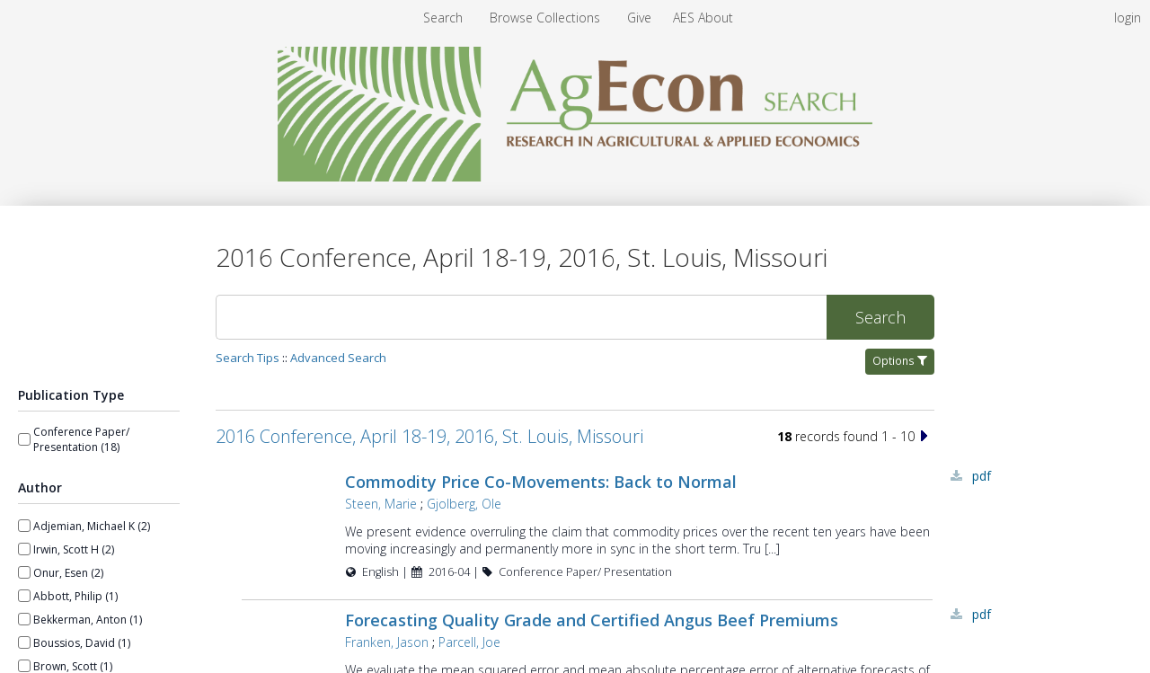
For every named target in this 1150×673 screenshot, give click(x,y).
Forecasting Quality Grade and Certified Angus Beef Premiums (591, 620)
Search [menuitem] (443, 17)
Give (641, 17)
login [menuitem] (1127, 17)
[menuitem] (546, 17)
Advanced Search (338, 358)
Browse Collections (547, 17)
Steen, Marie (381, 503)
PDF (981, 475)
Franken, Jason (387, 642)
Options (899, 360)
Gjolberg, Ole (464, 503)
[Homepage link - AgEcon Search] (575, 176)
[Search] (521, 317)
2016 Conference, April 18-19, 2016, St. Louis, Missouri (429, 436)
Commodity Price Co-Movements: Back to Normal (541, 481)
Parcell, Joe (469, 642)
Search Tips (247, 358)
